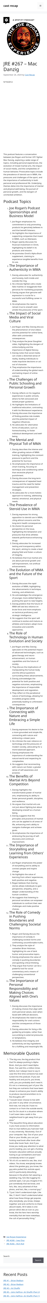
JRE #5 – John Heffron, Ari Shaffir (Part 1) (21, 1296)
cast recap (10, 6)
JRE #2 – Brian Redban (13, 1284)
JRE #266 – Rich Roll (15, 1243)
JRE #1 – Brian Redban (13, 1280)
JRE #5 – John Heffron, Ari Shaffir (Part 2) (21, 1292)
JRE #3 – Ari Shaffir (11, 1288)
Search (6, 1256)
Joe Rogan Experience (16, 1237)
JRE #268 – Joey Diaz (16, 1240)
